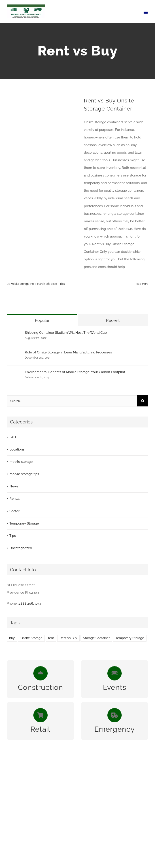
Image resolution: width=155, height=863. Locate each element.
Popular (42, 320)
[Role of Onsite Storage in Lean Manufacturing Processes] (16, 354)
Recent (113, 320)
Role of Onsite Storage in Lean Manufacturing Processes (68, 352)
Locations (16, 449)
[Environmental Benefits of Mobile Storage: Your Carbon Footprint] (16, 374)
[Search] (142, 400)
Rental (14, 499)
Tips (62, 283)
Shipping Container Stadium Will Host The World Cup (66, 333)
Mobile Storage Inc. (22, 283)
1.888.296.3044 (29, 604)
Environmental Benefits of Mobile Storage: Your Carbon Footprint (75, 372)
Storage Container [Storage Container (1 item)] (96, 638)
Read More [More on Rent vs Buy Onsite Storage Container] (141, 283)
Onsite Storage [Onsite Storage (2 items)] (31, 638)
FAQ (12, 437)
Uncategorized (20, 548)
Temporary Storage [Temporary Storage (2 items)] (129, 638)
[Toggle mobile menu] (146, 12)
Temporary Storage (24, 523)
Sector (14, 511)
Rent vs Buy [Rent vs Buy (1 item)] (68, 638)
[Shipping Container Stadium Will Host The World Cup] (16, 334)
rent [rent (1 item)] (51, 638)
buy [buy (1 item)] (12, 638)
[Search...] (72, 400)
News (13, 486)
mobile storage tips (24, 474)
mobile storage (21, 462)
